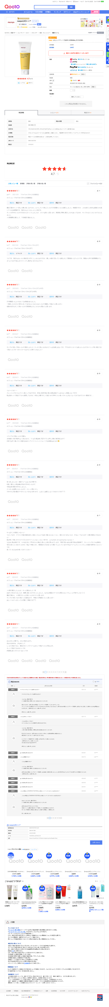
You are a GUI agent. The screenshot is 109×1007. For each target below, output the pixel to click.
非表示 (97, 681)
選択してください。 (77, 97)
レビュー (54, 112)
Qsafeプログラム (85, 991)
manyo (50, 40)
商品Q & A (87, 112)
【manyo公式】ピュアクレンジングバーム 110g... (93, 871)
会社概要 (8, 991)
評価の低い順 (41, 183)
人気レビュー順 (13, 183)
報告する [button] (30, 82)
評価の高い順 (31, 183)
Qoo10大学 (97, 1)
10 (63, 672)
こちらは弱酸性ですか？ (25, 757)
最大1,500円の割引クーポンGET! (76, 53)
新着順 (22, 183)
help (35, 125)
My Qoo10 (62, 1)
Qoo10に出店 (89, 1)
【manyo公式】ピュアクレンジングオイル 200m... (54, 871)
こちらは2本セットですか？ (26, 716)
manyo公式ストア (24, 21)
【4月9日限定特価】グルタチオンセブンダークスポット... (16, 871)
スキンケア (34, 33)
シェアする (22, 82)
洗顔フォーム (55, 33)
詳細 (82, 74)
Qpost (76, 1)
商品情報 (21, 112)
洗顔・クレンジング (44, 33)
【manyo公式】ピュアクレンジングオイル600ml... (73, 871)
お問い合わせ (96, 842)
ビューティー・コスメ (23, 33)
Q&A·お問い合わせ (42, 27)
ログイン (55, 1)
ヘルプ (82, 1)
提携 (47, 991)
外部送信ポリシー (38, 991)
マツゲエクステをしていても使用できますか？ (29, 689)
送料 (52, 81)
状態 (12, 685)
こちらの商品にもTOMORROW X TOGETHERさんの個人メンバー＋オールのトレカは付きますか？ (40, 791)
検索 (71, 7)
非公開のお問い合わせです (27, 752)
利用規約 (16, 991)
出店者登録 (54, 991)
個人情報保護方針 (25, 991)
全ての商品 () (22, 24)
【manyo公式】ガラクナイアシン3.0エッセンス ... (35, 871)
